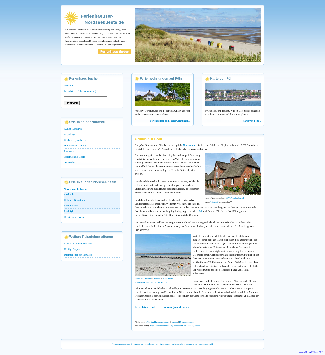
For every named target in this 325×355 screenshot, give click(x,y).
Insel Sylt (69, 211)
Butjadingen (70, 134)
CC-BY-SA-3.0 (160, 282)
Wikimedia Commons (144, 282)
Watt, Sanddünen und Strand (157, 322)
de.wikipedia (167, 279)
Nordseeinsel (189, 145)
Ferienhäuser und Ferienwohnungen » (170, 120)
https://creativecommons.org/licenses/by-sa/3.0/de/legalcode (175, 326)
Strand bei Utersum (143, 279)
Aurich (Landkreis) (73, 128)
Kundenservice (151, 344)
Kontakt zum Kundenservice (78, 243)
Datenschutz (177, 344)
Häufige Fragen (72, 249)
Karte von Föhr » (252, 120)
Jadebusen (69, 151)
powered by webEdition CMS (311, 352)
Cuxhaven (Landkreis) (75, 140)
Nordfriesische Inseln (75, 189)
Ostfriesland (70, 162)
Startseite (68, 85)
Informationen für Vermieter (78, 254)
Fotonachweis (190, 344)
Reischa (156, 279)
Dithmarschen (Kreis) (75, 145)
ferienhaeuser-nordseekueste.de (128, 344)
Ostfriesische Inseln (74, 217)
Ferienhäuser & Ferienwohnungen (81, 91)
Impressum (165, 344)
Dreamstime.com (186, 322)
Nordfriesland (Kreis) (75, 156)
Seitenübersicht (206, 344)
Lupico (175, 322)
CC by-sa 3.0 (214, 202)
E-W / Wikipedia (231, 198)
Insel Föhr (69, 194)
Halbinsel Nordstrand (74, 200)
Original (241, 198)
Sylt (201, 211)
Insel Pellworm (71, 205)
